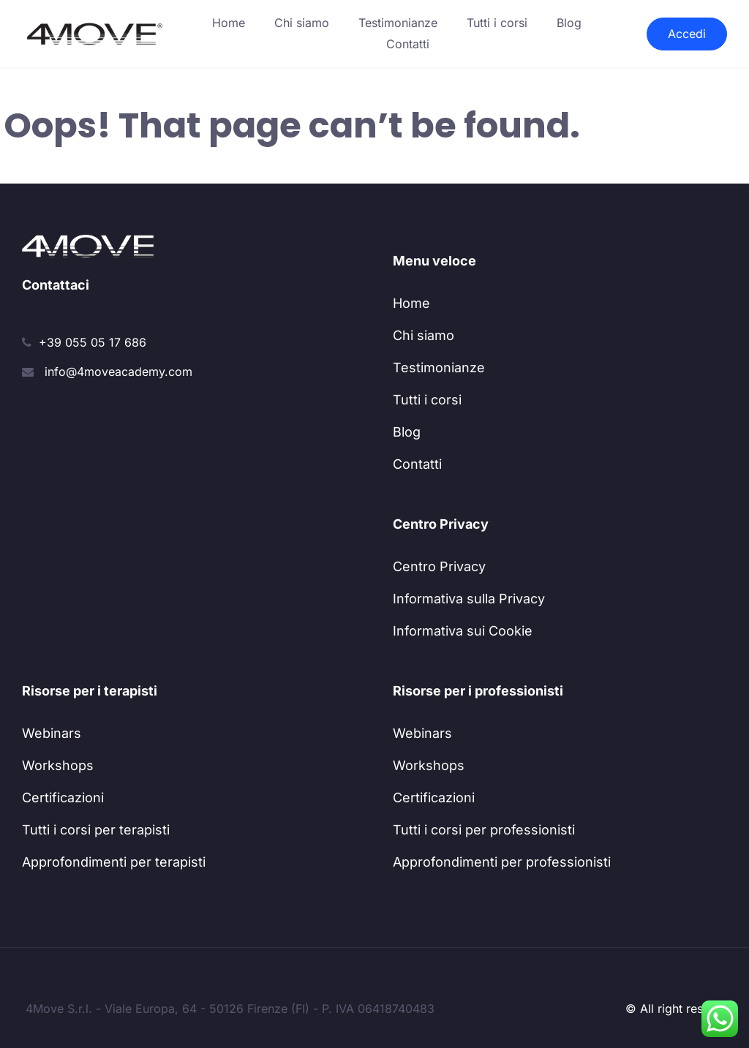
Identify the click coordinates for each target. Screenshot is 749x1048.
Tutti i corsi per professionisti (484, 829)
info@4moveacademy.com (118, 371)
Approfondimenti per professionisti (502, 862)
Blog (569, 22)
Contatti (407, 44)
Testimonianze (397, 22)
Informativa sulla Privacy (469, 598)
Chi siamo (301, 22)
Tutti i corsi (497, 22)
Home (228, 22)
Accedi (687, 33)
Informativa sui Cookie (462, 630)
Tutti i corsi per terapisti (96, 829)
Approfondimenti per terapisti (114, 862)
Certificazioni (63, 797)
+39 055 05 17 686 (92, 342)
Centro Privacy (439, 566)
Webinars (51, 733)
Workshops (58, 765)
